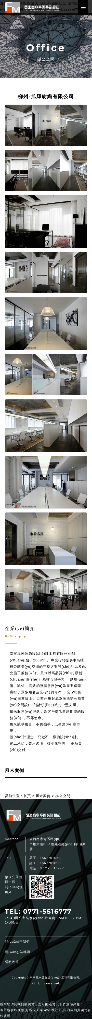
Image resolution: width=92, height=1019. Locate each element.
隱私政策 (12, 962)
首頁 (27, 796)
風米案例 (43, 796)
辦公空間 (62, 796)
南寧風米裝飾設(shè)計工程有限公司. (55, 977)
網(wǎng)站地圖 (17, 952)
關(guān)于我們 (17, 941)
